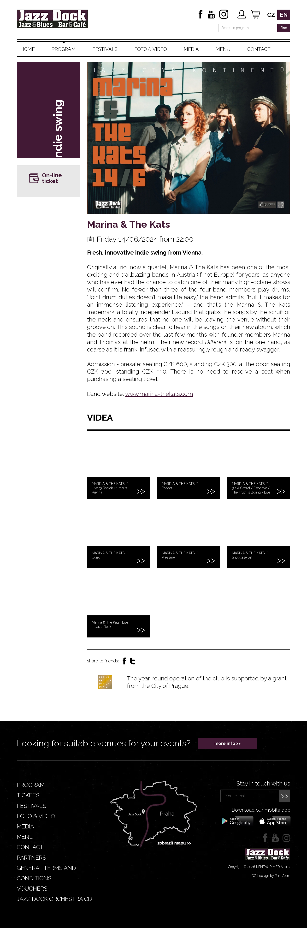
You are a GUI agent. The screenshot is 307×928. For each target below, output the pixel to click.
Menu (223, 49)
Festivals (105, 49)
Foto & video (150, 49)
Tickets (28, 795)
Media (191, 49)
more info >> (227, 743)
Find (283, 28)
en (284, 14)
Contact (259, 49)
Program (64, 49)
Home (27, 49)
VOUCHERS (32, 888)
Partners (31, 857)
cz (271, 14)
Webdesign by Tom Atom (271, 876)
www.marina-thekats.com (159, 393)
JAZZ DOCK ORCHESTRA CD (54, 898)
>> (285, 795)
